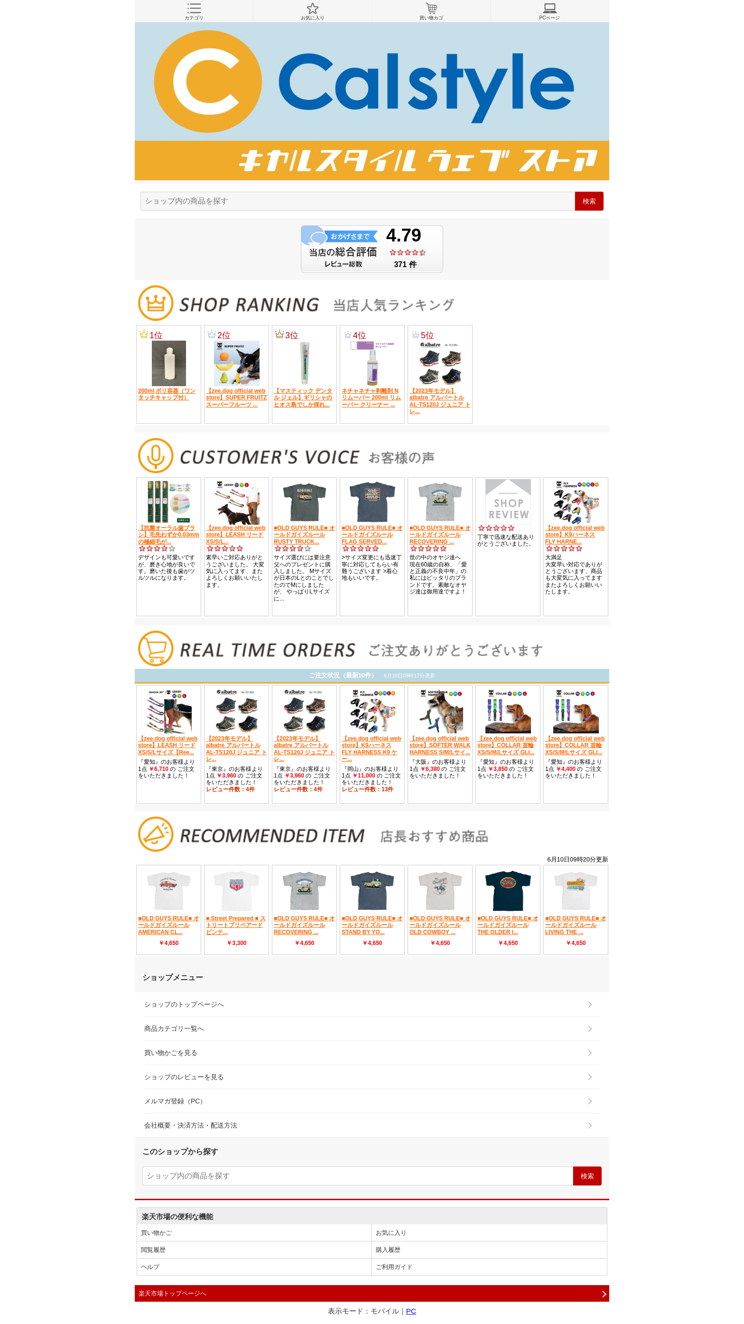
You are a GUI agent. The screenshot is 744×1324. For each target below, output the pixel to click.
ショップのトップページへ (184, 1004)
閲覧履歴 (153, 1249)
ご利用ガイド (394, 1266)
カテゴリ (194, 11)
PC (411, 1311)
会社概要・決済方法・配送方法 (190, 1125)
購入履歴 (388, 1249)
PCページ (550, 11)
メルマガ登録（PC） (175, 1101)
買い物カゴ (431, 11)
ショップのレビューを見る (184, 1077)
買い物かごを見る (170, 1052)
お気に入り (312, 11)
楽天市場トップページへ (172, 1293)
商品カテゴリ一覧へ (174, 1028)
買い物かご (156, 1232)
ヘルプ (150, 1266)
